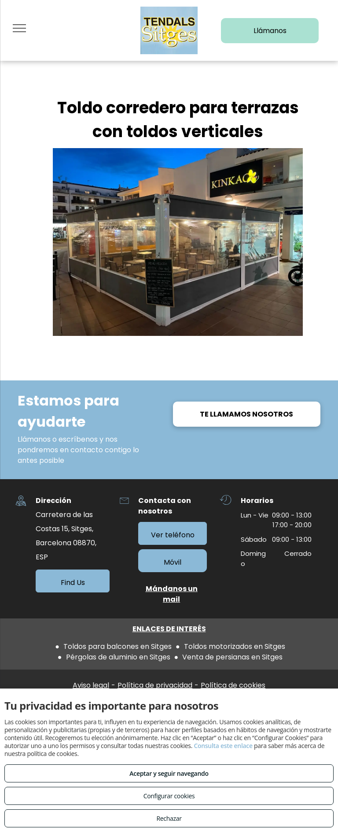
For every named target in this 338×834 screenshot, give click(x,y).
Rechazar (168, 818)
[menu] (19, 28)
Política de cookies (233, 685)
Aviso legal (91, 685)
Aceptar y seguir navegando (168, 773)
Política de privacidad (155, 685)
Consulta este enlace (223, 745)
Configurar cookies (169, 796)
